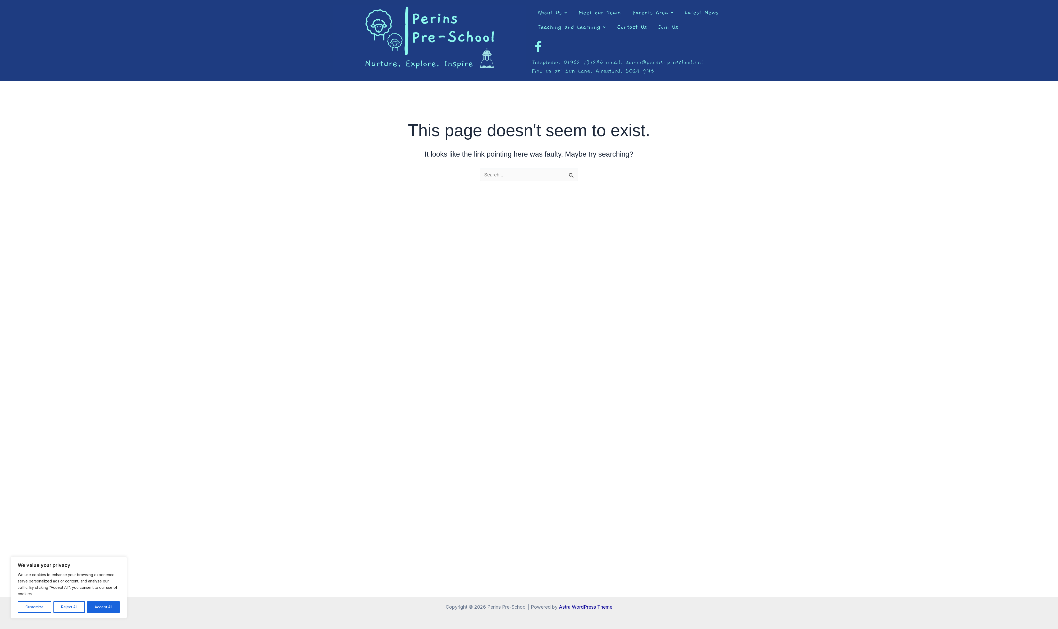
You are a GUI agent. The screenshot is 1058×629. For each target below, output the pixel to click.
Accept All (103, 607)
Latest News (701, 12)
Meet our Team (599, 12)
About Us (552, 12)
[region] (69, 587)
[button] (552, 12)
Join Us (668, 27)
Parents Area (652, 12)
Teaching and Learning (571, 27)
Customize (34, 607)
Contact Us (632, 27)
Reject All (69, 607)
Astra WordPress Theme (585, 607)
